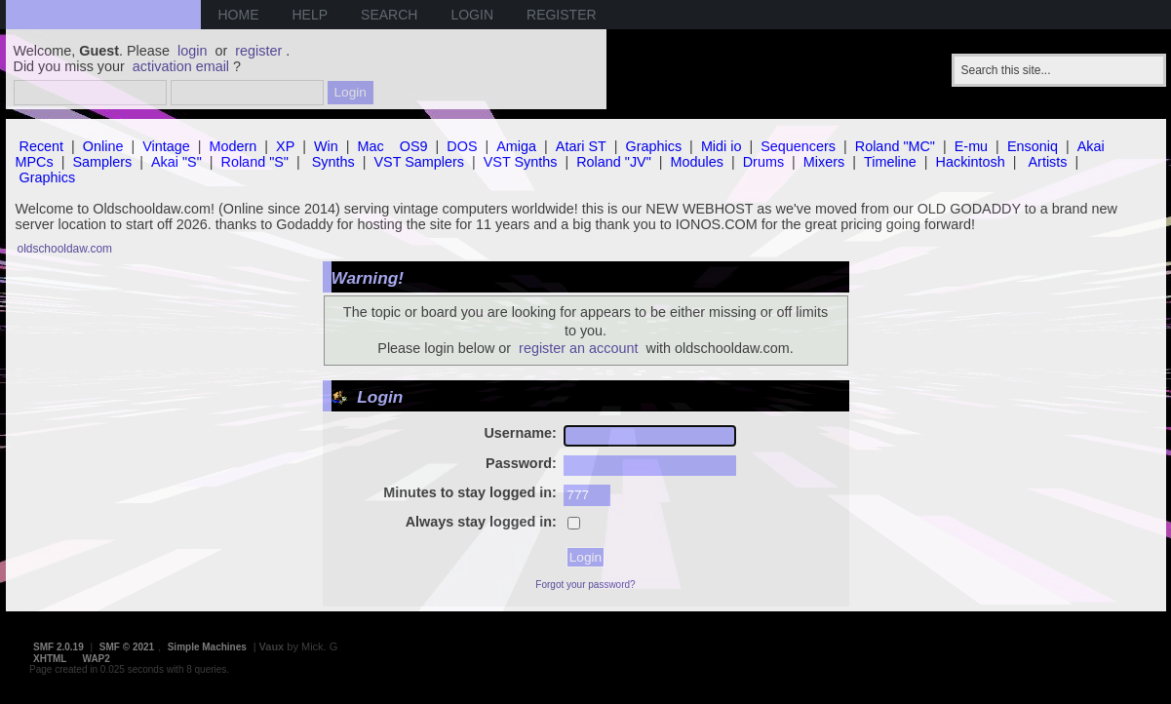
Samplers (102, 162)
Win (326, 146)
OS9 (414, 146)
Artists (1048, 162)
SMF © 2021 (126, 647)
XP (285, 146)
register (258, 51)
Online (103, 146)
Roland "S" (255, 162)
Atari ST (581, 146)
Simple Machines (207, 647)
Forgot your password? (585, 584)
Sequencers (798, 146)
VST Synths (521, 162)
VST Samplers (418, 162)
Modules (697, 162)
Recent (42, 146)
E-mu (971, 146)
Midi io (721, 146)
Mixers (823, 162)
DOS (462, 146)
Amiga (516, 146)
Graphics (654, 146)
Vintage (166, 146)
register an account (578, 348)
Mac (371, 146)
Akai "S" (176, 162)
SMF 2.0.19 (58, 647)
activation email (181, 66)
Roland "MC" (895, 146)
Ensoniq (1032, 146)
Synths (333, 162)
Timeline (890, 162)
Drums (763, 162)
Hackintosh (970, 162)
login (192, 51)
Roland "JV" (613, 162)
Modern (233, 146)
